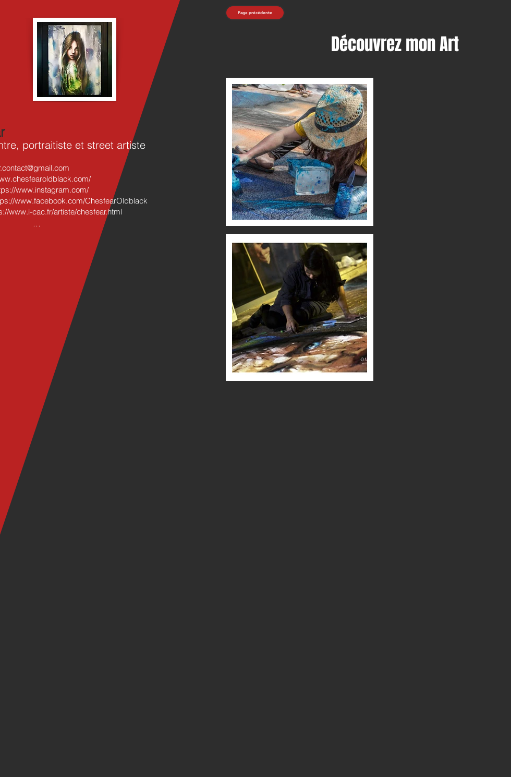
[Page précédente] (255, 12)
